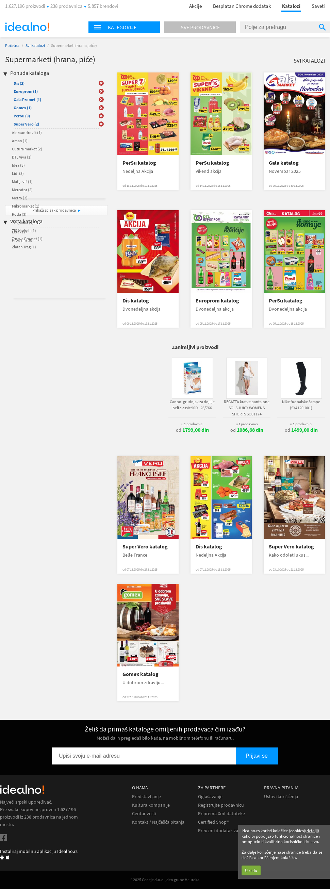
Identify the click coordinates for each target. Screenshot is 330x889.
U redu (251, 870)
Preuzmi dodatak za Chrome (226, 831)
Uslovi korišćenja (281, 797)
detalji (312, 831)
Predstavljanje (146, 797)
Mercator (22, 189)
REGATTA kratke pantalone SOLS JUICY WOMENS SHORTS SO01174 (246, 407)
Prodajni (22, 240)
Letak (19, 231)
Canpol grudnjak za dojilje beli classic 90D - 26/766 (192, 404)
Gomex (23, 107)
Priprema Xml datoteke (221, 814)
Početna (12, 45)
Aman (20, 140)
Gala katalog (284, 163)
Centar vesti (144, 814)
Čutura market (27, 148)
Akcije (195, 6)
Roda (19, 214)
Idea (18, 165)
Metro (20, 197)
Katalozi (291, 6)
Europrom (26, 91)
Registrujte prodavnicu (221, 805)
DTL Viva (22, 157)
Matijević (22, 181)
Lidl (18, 173)
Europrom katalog (217, 300)
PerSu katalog (139, 163)
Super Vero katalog (145, 546)
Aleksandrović (27, 132)
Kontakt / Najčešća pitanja (158, 822)
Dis (19, 83)
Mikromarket (25, 206)
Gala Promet (27, 99)
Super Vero (26, 124)
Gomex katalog (140, 674)
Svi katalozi (35, 45)
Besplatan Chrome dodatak (242, 6)
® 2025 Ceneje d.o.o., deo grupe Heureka (165, 879)
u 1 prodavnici (192, 424)
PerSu (22, 115)
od (192, 430)
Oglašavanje (210, 797)
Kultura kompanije (151, 805)
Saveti (318, 6)
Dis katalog (135, 300)
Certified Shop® (213, 822)
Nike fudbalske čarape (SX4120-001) (301, 404)
